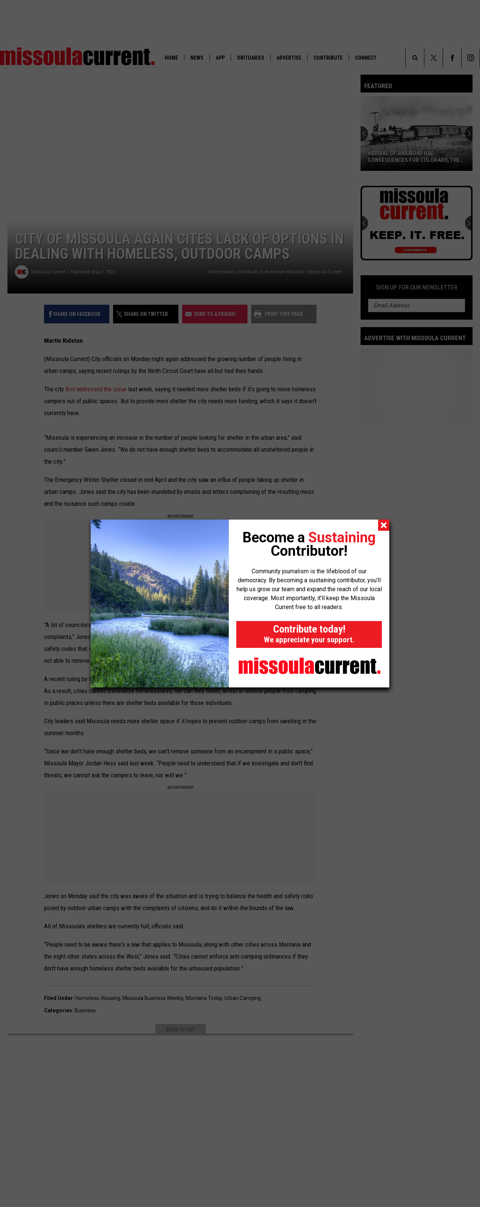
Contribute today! (309, 633)
